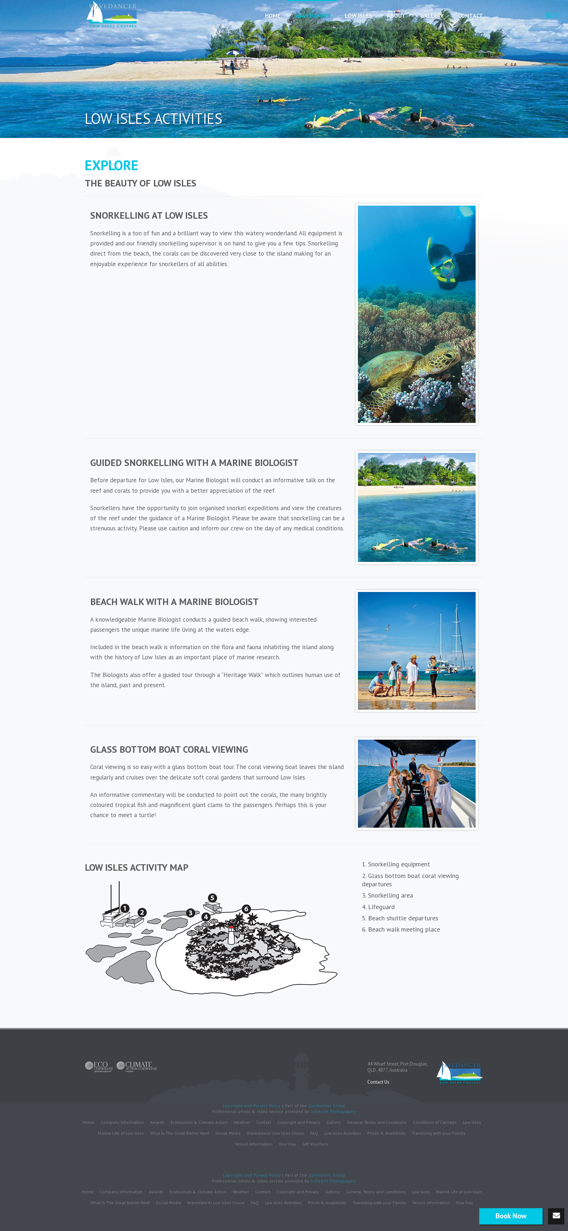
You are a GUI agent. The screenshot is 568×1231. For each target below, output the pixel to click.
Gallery (432, 15)
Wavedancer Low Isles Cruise (275, 1133)
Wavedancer (312, 15)
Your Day (287, 1144)
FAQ (314, 1133)
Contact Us (378, 1082)
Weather (242, 1122)
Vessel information (253, 1144)
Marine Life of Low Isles (121, 1133)
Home (272, 15)
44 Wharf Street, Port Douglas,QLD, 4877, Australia (397, 1067)
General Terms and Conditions (377, 1122)
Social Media (228, 1133)
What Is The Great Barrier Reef (179, 1133)
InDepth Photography (333, 1111)
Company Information (122, 1122)
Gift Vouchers (315, 1144)
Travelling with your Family (438, 1133)
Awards (157, 1122)
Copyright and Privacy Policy (252, 1105)
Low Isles (358, 15)
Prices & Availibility (386, 1133)
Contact (470, 15)
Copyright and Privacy (298, 1122)
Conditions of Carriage (435, 1122)
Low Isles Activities (342, 1133)
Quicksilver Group (327, 1105)
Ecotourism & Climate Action (199, 1122)
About (396, 15)
